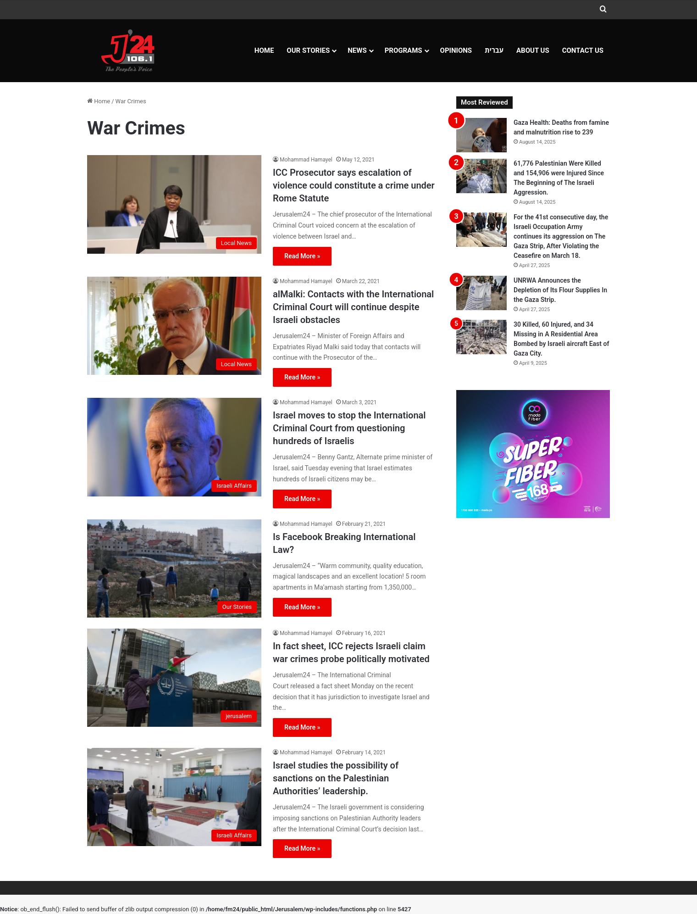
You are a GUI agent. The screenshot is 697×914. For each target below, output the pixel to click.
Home (264, 50)
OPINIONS (456, 50)
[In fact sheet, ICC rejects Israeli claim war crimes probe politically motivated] (174, 678)
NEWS (357, 50)
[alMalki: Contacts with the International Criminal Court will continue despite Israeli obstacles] (174, 326)
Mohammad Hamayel (306, 159)
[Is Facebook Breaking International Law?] (174, 568)
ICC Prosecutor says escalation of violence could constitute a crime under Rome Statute (354, 185)
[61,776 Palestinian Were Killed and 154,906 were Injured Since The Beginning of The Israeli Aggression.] (481, 176)
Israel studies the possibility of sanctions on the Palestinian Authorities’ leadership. (335, 778)
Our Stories (308, 50)
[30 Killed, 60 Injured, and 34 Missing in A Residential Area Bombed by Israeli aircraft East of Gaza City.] (481, 337)
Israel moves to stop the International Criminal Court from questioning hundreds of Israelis (349, 428)
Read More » (302, 256)
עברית (494, 50)
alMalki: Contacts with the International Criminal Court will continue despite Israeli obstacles (353, 307)
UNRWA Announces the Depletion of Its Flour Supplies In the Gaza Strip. (560, 290)
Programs (403, 50)
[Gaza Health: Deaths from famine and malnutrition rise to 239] (481, 135)
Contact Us (582, 50)
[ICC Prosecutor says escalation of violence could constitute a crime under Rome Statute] (174, 204)
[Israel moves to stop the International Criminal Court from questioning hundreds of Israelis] (174, 447)
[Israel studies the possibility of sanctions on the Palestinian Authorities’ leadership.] (174, 797)
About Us (532, 50)
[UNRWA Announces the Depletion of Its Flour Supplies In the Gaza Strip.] (481, 293)
